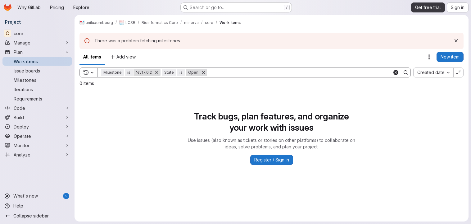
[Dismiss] (456, 40)
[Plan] (37, 52)
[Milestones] (37, 80)
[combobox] (433, 72)
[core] (37, 33)
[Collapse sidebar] (37, 216)
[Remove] (157, 72)
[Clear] (396, 72)
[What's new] (37, 196)
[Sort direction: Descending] (459, 72)
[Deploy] (37, 126)
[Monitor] (37, 145)
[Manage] (37, 42)
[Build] (37, 117)
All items (92, 56)
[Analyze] (37, 154)
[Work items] (37, 61)
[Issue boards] (37, 70)
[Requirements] (37, 98)
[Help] (37, 206)
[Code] (37, 108)
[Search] (299, 72)
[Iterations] (37, 89)
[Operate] (37, 136)
